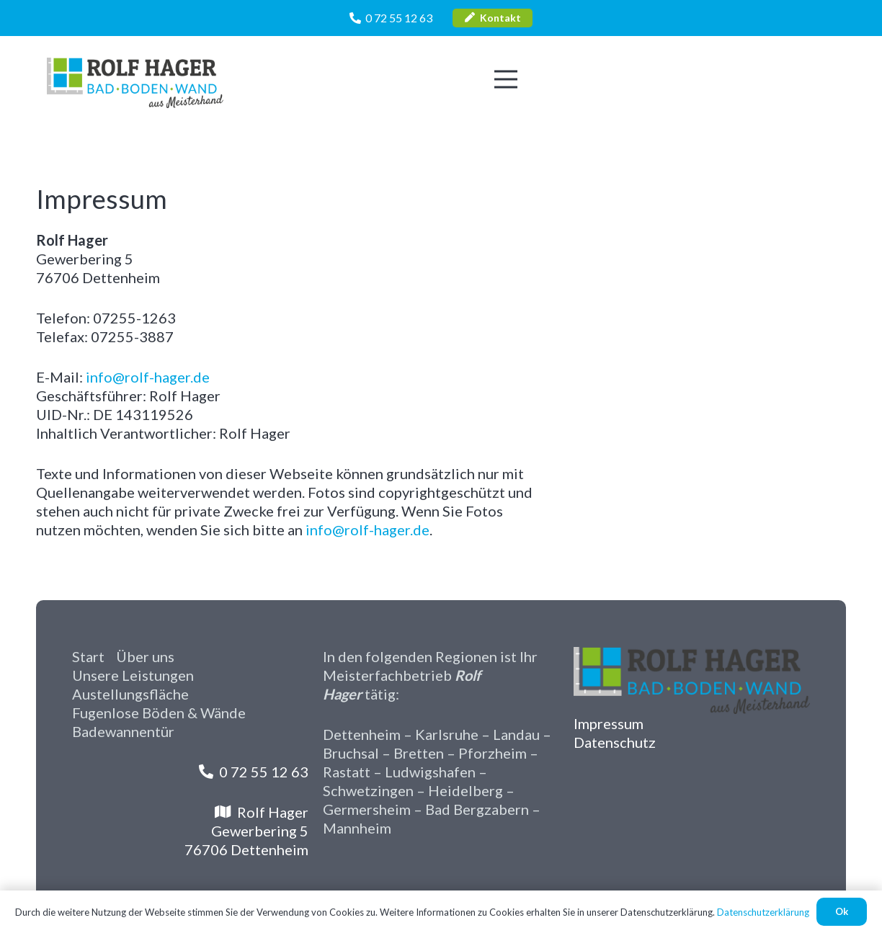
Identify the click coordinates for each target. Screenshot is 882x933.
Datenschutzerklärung (763, 912)
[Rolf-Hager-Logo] (135, 83)
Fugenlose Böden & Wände (159, 712)
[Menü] (506, 79)
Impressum (608, 723)
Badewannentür (123, 731)
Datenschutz (615, 742)
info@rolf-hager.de (148, 376)
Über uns (145, 656)
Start (88, 656)
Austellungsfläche (130, 693)
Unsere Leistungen (133, 675)
